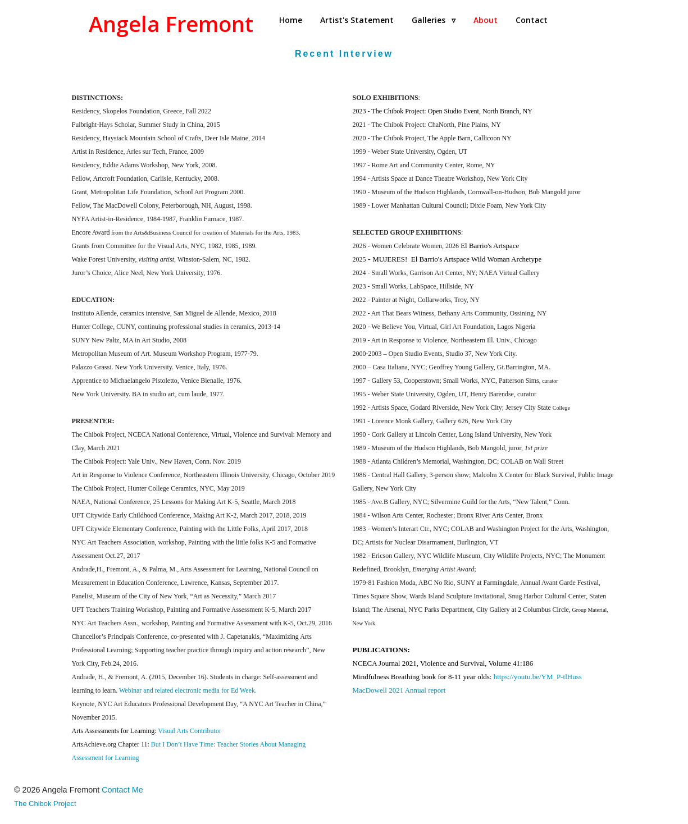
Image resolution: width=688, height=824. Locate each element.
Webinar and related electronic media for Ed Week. (188, 690)
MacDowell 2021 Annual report (399, 690)
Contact (532, 20)
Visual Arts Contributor (189, 731)
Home (290, 20)
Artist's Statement (357, 20)
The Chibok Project (45, 803)
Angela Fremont (171, 24)
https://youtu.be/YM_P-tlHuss (538, 676)
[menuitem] (290, 20)
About (485, 20)
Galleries (433, 20)
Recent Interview (344, 53)
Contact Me (122, 789)
